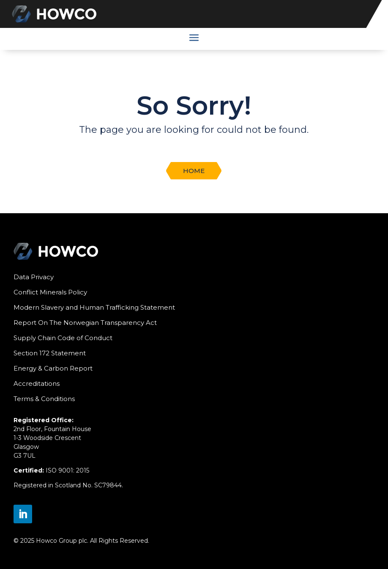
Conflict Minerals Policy (50, 292)
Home (194, 171)
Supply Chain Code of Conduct (63, 338)
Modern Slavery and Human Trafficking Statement (94, 307)
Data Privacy (34, 277)
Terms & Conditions (44, 399)
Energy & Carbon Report (53, 368)
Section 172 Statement (50, 353)
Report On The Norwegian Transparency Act (85, 323)
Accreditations (37, 383)
